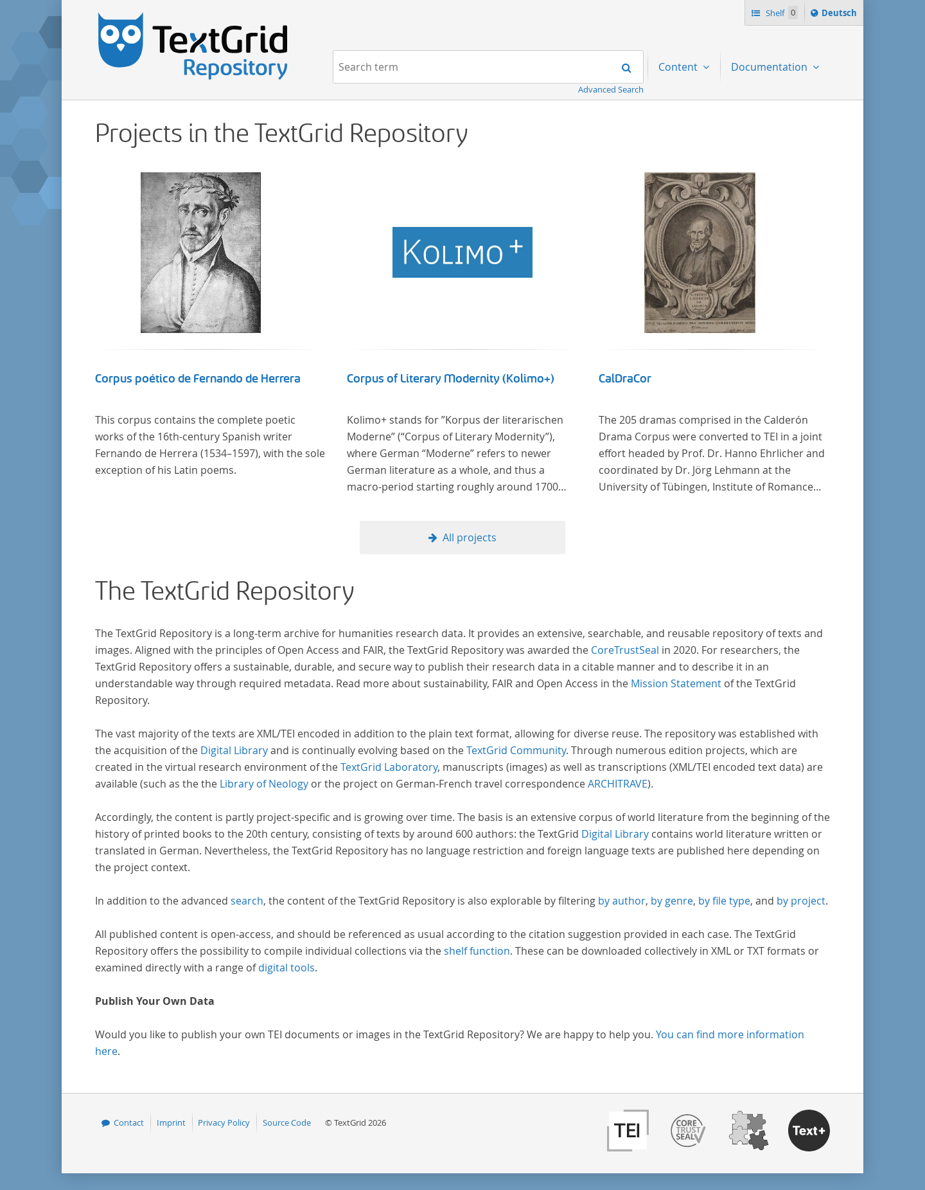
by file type (724, 901)
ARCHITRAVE (618, 784)
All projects (470, 537)
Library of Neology (264, 784)
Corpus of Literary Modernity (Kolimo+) (450, 379)
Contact (129, 1122)
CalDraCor (625, 379)
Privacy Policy (224, 1122)
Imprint (171, 1122)
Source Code (287, 1122)
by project (801, 901)
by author (622, 901)
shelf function (477, 951)
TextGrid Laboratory (388, 767)
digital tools (286, 967)
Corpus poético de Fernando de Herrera (198, 379)
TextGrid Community (516, 750)
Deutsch (840, 15)
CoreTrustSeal (625, 650)
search (247, 901)
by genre (672, 901)
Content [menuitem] (679, 67)
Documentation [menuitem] (770, 67)
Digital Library (234, 750)
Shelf (781, 12)
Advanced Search (611, 89)
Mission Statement (676, 683)
